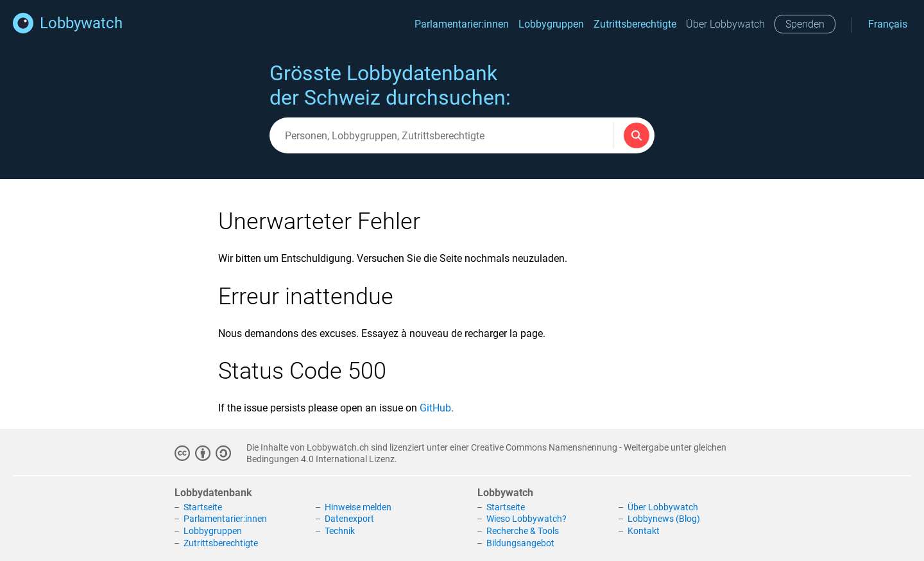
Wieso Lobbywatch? (526, 519)
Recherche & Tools (522, 531)
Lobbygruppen (551, 24)
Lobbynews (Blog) (664, 519)
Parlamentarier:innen (462, 24)
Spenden (805, 24)
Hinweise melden (358, 507)
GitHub (435, 408)
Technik (340, 531)
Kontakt (644, 531)
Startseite (203, 507)
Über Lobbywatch (725, 24)
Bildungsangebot (520, 543)
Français (887, 24)
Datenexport (349, 519)
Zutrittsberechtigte (635, 24)
